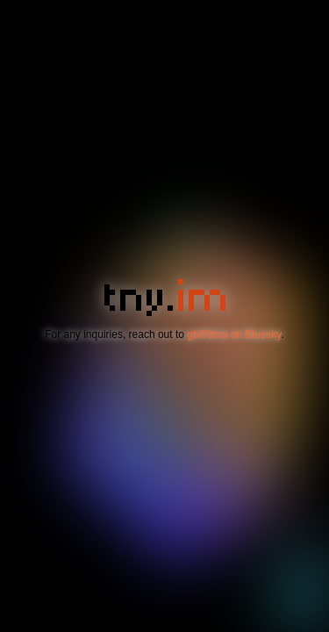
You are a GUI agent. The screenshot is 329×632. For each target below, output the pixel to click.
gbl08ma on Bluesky (234, 334)
